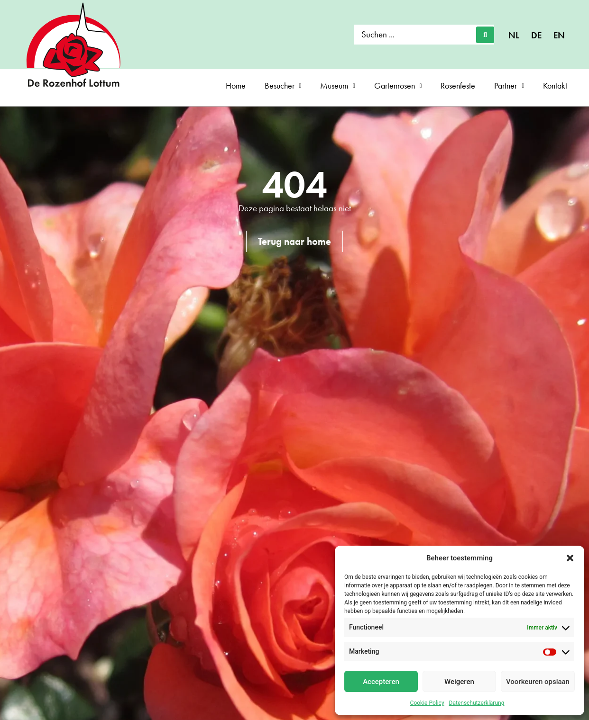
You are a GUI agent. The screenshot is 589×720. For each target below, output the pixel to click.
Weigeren (459, 681)
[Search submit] (485, 35)
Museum (337, 86)
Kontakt (555, 85)
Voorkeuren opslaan (538, 681)
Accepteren (381, 681)
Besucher (283, 86)
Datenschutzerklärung (477, 703)
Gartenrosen (398, 86)
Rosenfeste (458, 85)
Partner (509, 86)
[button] (570, 558)
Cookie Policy (427, 703)
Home (236, 85)
